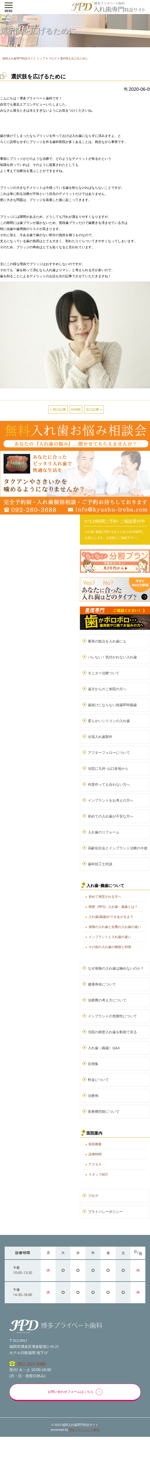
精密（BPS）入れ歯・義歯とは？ (113, 907)
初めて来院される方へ (105, 896)
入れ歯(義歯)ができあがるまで (111, 917)
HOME (76, 409)
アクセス (95, 1164)
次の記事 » (94, 409)
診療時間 (95, 1154)
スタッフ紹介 (98, 1174)
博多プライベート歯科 (84, 1429)
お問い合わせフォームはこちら (70, 1392)
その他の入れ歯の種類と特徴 (110, 947)
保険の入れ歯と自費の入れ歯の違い (115, 927)
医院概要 (95, 1144)
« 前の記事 (58, 409)
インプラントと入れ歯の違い (110, 937)
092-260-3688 (31, 1364)
